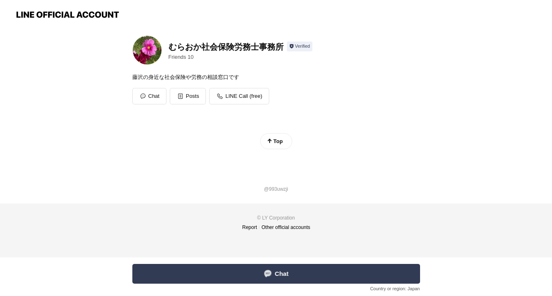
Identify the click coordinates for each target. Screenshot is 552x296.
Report (249, 227)
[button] (188, 96)
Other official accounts (285, 227)
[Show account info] (300, 46)
